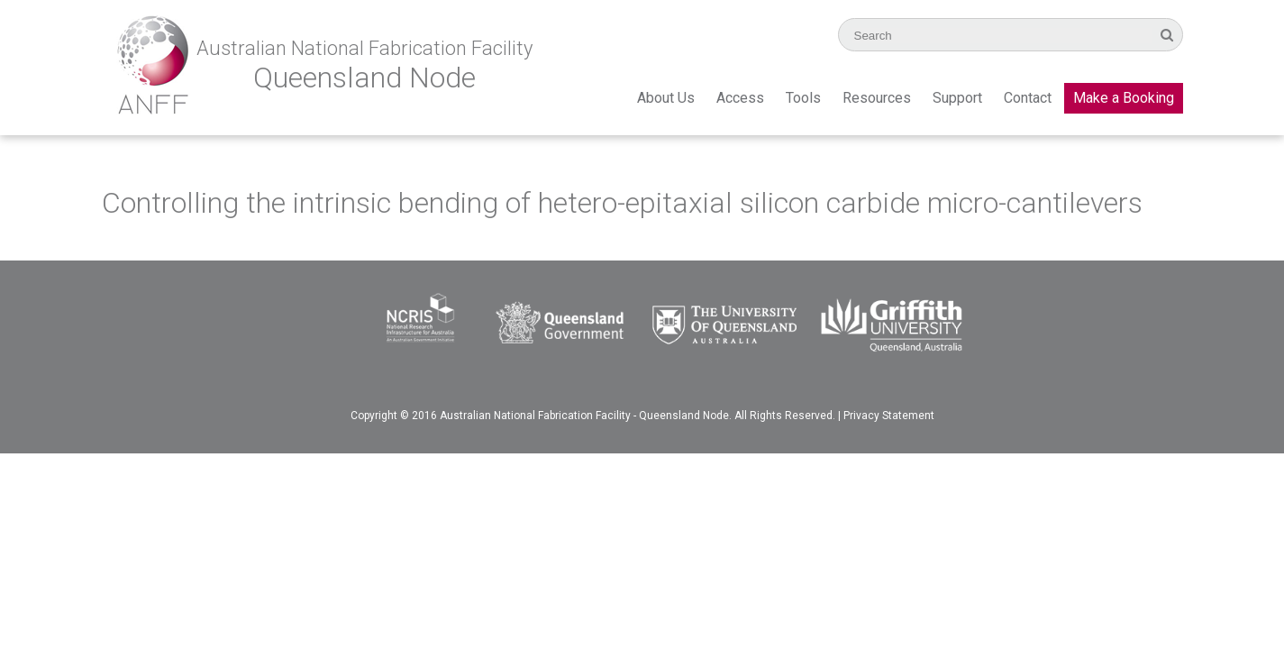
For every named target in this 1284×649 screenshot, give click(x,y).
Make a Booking (1123, 97)
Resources (876, 97)
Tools (803, 97)
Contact (1028, 97)
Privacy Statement (888, 415)
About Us (666, 97)
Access (740, 97)
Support (957, 97)
